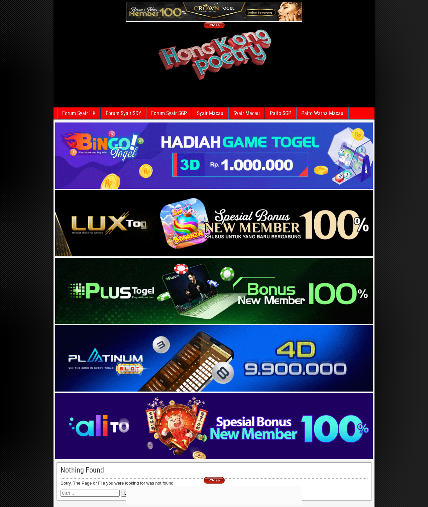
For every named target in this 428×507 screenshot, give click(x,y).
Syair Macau (210, 113)
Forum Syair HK (79, 113)
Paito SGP (280, 113)
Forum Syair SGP (169, 113)
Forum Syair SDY (123, 113)
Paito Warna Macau (322, 113)
